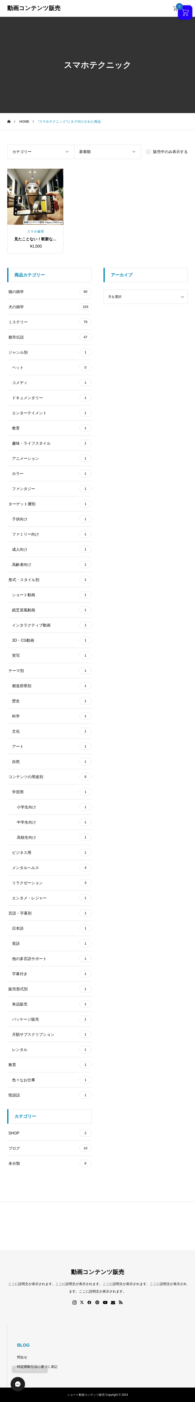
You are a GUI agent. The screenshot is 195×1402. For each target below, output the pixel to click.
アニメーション (51, 458)
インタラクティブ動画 (51, 625)
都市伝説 (49, 337)
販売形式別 (49, 988)
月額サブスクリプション (51, 1034)
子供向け (51, 519)
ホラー (51, 473)
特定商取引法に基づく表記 (37, 1367)
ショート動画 (51, 594)
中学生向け (54, 822)
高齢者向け (51, 564)
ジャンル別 (49, 352)
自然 (51, 761)
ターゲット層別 (49, 503)
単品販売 (51, 1004)
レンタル (51, 1049)
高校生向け (54, 837)
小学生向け (54, 807)
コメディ (51, 382)
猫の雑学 (49, 291)
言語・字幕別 (49, 913)
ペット (51, 367)
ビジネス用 (51, 852)
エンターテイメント (51, 412)
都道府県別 (51, 685)
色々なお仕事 (51, 1079)
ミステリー (49, 322)
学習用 (51, 791)
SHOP (49, 1133)
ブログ (49, 1148)
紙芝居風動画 (51, 610)
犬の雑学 (49, 306)
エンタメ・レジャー (51, 898)
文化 (51, 731)
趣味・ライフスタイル (51, 443)
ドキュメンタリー (51, 397)
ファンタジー (51, 488)
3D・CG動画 (51, 640)
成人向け (51, 549)
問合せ (22, 1357)
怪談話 (49, 1095)
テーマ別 (49, 670)
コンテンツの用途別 (49, 776)
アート (51, 746)
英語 (51, 943)
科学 (51, 716)
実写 (51, 655)
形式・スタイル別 (49, 579)
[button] (14, 1387)
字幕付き (51, 973)
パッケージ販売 (51, 1019)
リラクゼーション (51, 882)
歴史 (51, 700)
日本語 (51, 928)
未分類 (49, 1163)
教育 (51, 428)
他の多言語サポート (51, 958)
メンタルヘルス (51, 867)
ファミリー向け (51, 534)
